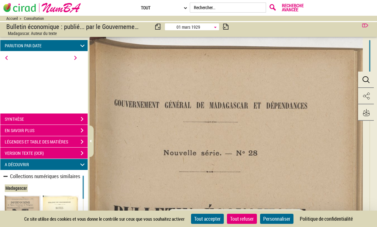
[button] (366, 80)
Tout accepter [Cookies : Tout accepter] (207, 218)
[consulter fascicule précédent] (158, 26)
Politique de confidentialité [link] (326, 218)
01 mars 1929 (188, 27)
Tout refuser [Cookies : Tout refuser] (242, 218)
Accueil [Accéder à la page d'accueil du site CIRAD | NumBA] (12, 18)
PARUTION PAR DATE (46, 45)
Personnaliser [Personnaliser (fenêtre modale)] (276, 218)
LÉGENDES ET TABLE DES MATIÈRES (46, 141)
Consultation (34, 18)
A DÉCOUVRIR (46, 164)
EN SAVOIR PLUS (46, 130)
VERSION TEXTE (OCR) (46, 153)
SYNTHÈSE (46, 119)
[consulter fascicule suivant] (225, 26)
